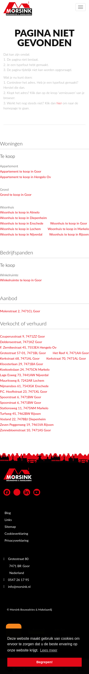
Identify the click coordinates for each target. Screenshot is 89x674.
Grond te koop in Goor (15, 194)
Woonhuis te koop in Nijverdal (21, 234)
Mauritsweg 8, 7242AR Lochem (22, 380)
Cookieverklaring (16, 533)
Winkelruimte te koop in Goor (21, 280)
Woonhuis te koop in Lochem (20, 229)
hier (59, 103)
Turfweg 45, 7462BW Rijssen (20, 413)
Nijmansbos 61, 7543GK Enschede (24, 386)
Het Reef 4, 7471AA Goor (71, 353)
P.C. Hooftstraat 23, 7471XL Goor (23, 391)
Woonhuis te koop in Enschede (21, 223)
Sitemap (10, 527)
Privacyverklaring (17, 540)
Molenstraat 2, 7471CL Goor (20, 311)
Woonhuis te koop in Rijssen (69, 234)
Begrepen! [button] (44, 662)
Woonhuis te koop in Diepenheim (23, 218)
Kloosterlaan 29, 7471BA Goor (21, 364)
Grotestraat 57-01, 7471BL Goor (23, 353)
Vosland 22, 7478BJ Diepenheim (23, 419)
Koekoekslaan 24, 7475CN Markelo (25, 369)
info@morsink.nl (19, 587)
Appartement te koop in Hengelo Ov (25, 177)
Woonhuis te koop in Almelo (19, 212)
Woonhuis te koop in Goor (68, 223)
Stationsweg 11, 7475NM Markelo (24, 408)
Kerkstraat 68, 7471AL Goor (19, 358)
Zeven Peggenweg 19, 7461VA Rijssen (27, 425)
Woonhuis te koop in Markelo (68, 229)
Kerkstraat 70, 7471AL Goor (66, 358)
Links (8, 520)
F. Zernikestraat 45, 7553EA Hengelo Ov (28, 347)
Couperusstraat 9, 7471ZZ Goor (22, 336)
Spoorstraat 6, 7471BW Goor (20, 397)
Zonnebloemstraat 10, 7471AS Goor (25, 430)
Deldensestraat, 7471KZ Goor (21, 342)
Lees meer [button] (49, 650)
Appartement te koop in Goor (20, 171)
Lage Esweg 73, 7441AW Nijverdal (24, 375)
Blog (8, 513)
